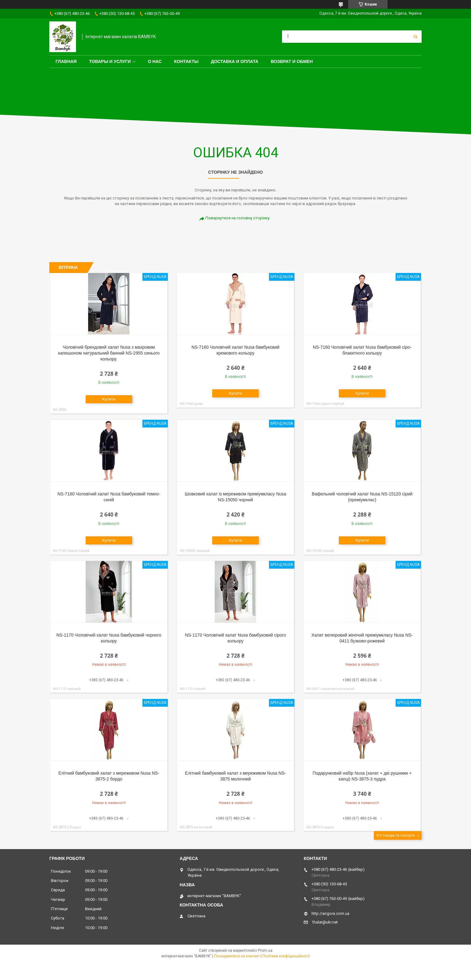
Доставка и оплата (234, 61)
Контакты (186, 61)
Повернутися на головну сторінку (237, 218)
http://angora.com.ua (330, 913)
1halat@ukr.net (325, 922)
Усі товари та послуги (395, 835)
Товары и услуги (110, 61)
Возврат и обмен (292, 61)
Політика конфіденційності (286, 956)
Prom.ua (265, 950)
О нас (155, 61)
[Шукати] (415, 36)
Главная (66, 61)
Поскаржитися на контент (237, 956)
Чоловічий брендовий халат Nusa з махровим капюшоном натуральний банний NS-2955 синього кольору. (108, 353)
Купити (108, 399)
